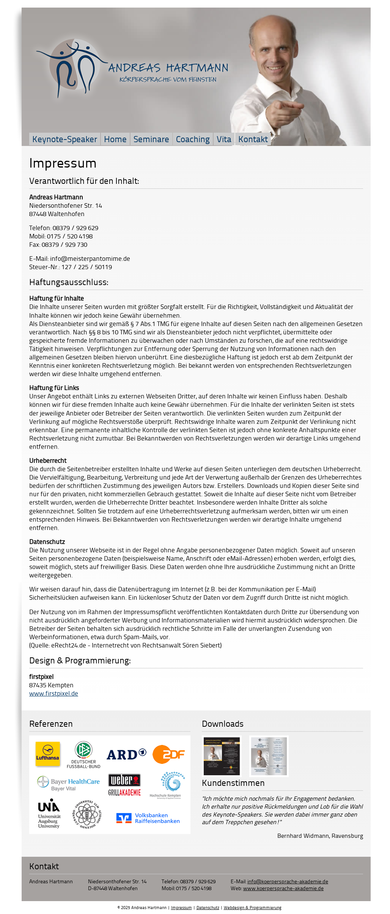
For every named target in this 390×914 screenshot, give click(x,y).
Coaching (193, 139)
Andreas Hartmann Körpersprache (132, 67)
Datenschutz (208, 907)
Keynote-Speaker (64, 139)
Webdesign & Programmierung (252, 907)
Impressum (181, 907)
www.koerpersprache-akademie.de (283, 888)
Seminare (151, 139)
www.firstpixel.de (53, 693)
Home (115, 139)
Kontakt (253, 139)
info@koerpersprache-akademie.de (287, 881)
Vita (224, 139)
